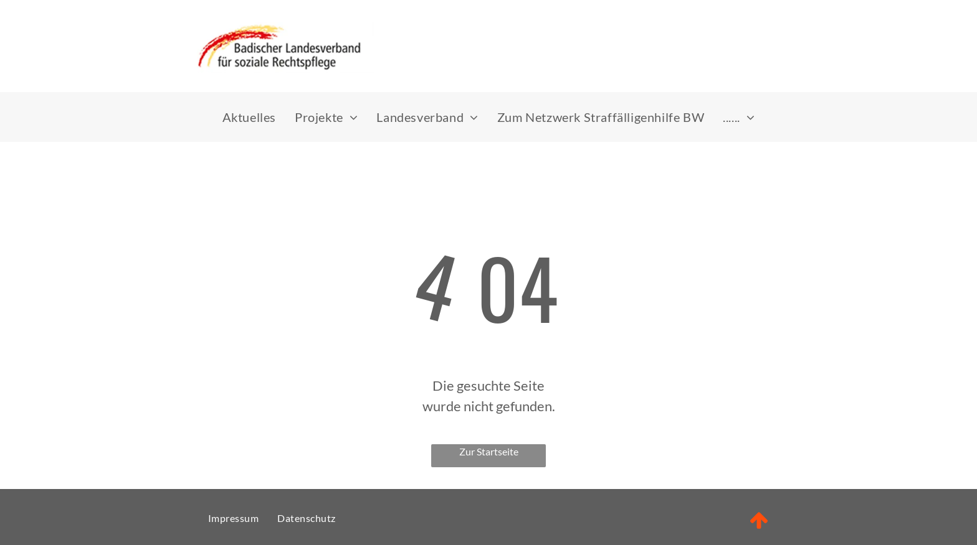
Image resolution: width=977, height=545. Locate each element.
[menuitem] (249, 117)
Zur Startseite (488, 451)
